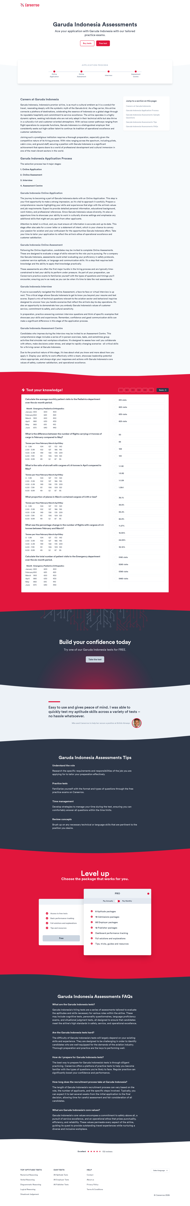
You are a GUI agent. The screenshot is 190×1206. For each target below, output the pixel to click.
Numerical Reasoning (29, 1176)
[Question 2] (126, 391)
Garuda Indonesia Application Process (142, 111)
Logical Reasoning (28, 1191)
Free (61, 940)
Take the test (95, 660)
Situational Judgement (30, 1196)
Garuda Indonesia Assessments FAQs (142, 127)
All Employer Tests (61, 1181)
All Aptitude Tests (61, 1176)
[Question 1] (121, 391)
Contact (90, 1176)
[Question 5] (145, 391)
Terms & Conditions (95, 1191)
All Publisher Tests (61, 1186)
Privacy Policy (93, 1186)
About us (91, 1181)
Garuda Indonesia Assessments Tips (141, 123)
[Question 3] (132, 391)
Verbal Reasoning (27, 1181)
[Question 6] (151, 391)
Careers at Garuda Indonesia (138, 107)
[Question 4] (139, 391)
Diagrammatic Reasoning (31, 1186)
